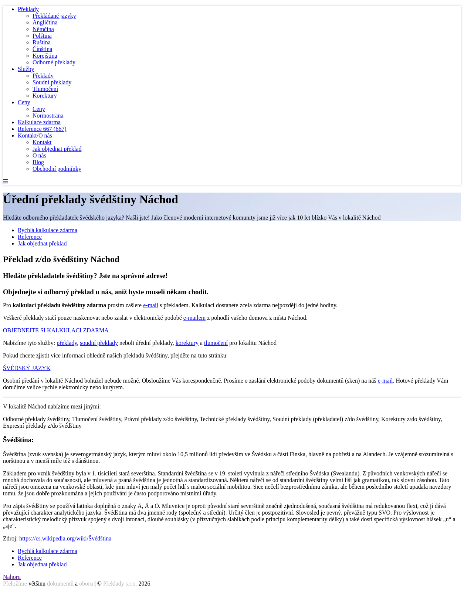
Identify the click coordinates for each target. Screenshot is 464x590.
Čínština (42, 49)
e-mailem (194, 318)
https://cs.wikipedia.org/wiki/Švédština (65, 538)
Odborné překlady (54, 62)
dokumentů (60, 583)
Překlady (28, 9)
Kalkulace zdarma (39, 122)
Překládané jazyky (54, 16)
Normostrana (48, 115)
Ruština (42, 42)
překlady (67, 343)
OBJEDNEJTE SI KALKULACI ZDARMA (56, 330)
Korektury (45, 95)
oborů (86, 583)
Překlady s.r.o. (120, 583)
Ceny (24, 102)
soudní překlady (99, 343)
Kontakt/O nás (35, 135)
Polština (42, 36)
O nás (39, 155)
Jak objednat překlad (57, 149)
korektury (187, 343)
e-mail (150, 305)
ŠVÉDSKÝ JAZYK (26, 368)
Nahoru (12, 577)
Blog (38, 162)
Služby (26, 69)
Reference (42, 129)
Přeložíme (15, 583)
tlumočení (216, 343)
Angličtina (45, 22)
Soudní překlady (52, 82)
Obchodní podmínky (57, 169)
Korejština (45, 55)
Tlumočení (45, 89)
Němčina (43, 29)
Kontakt (42, 142)
